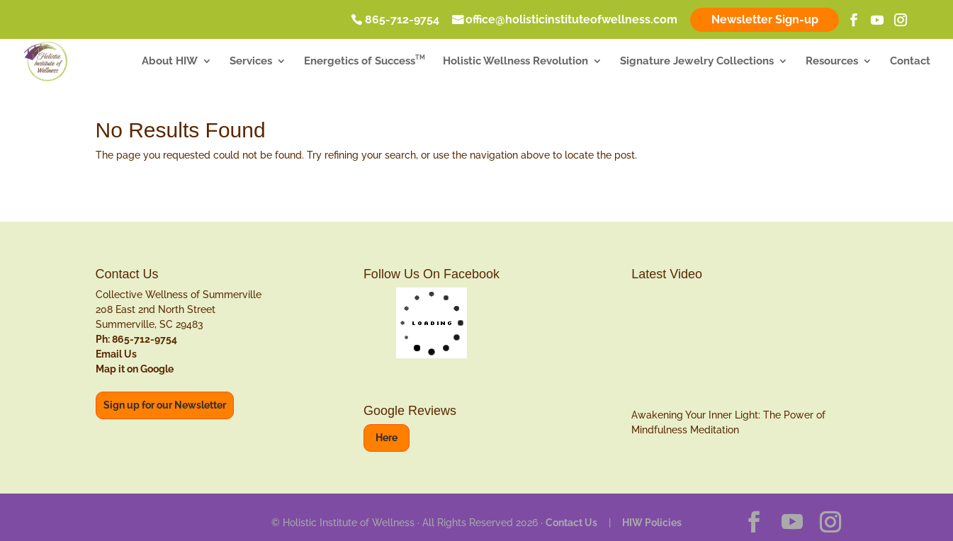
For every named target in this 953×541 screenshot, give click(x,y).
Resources (832, 62)
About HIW (170, 62)
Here (386, 437)
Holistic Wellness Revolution (515, 62)
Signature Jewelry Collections (697, 62)
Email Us (116, 354)
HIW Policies (652, 522)
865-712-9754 (402, 20)
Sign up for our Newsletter (164, 405)
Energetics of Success (364, 62)
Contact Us (571, 522)
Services (251, 62)
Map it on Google (135, 369)
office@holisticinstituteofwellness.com (571, 20)
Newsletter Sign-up (764, 19)
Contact (910, 62)
